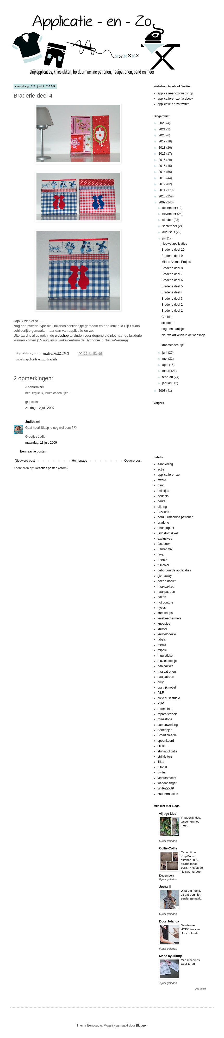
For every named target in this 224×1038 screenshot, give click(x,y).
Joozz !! (165, 887)
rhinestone (165, 719)
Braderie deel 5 (172, 286)
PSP (161, 703)
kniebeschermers (169, 618)
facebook (164, 544)
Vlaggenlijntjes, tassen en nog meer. (191, 821)
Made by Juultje (171, 956)
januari (167, 383)
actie (161, 469)
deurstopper (166, 528)
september (170, 226)
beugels (163, 496)
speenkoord (166, 741)
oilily (161, 682)
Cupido (166, 317)
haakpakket (165, 586)
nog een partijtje (172, 329)
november (169, 214)
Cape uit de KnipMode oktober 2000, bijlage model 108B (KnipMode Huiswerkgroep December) (181, 864)
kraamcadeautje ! (173, 345)
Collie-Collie (168, 848)
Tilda (161, 762)
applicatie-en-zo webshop (175, 93)
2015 (162, 166)
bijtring (162, 507)
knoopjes (164, 623)
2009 (162, 202)
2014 (162, 172)
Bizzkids (163, 512)
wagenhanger (167, 783)
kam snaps (165, 613)
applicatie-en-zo (35, 359)
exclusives (165, 538)
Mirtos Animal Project (176, 262)
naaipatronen (167, 671)
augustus (169, 232)
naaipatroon (166, 677)
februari (168, 377)
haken (162, 597)
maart (166, 371)
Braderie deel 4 (172, 292)
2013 (162, 178)
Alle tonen (200, 988)
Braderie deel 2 (172, 304)
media (162, 645)
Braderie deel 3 (172, 298)
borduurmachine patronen (175, 517)
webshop (62, 335)
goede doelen (167, 581)
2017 (162, 153)
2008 (162, 391)
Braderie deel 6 (172, 280)
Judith (30, 422)
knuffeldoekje (167, 634)
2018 (162, 147)
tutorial (162, 767)
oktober (167, 220)
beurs (161, 501)
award (162, 480)
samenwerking (168, 725)
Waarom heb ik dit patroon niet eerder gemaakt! (191, 894)
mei (165, 358)
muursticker (166, 655)
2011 (162, 190)
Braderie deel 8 (172, 268)
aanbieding (165, 464)
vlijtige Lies (167, 814)
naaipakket (165, 666)
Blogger (141, 1025)
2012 (162, 184)
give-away (165, 576)
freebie (162, 560)
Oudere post (132, 460)
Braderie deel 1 (172, 310)
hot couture (165, 602)
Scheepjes (165, 730)
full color (163, 565)
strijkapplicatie (167, 751)
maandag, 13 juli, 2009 (41, 442)
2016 (162, 160)
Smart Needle (167, 735)
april (165, 365)
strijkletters (165, 756)
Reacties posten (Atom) (51, 468)
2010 (162, 196)
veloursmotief (167, 778)
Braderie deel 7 (172, 274)
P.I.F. (161, 693)
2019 (162, 141)
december (169, 208)
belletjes (163, 491)
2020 (162, 135)
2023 (162, 123)
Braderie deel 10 (172, 249)
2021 (162, 129)
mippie (162, 650)
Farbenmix (165, 549)
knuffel (162, 629)
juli (164, 238)
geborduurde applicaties (174, 570)
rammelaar (165, 709)
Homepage (79, 460)
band (161, 485)
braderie (52, 359)
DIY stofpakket (168, 533)
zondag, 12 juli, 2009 (39, 408)
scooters (167, 323)
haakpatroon (166, 592)
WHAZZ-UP (166, 788)
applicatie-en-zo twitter (173, 104)
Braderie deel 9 (172, 256)
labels (162, 639)
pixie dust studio (169, 698)
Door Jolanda (169, 921)
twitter (162, 772)
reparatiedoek (167, 714)
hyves (162, 607)
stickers (163, 746)
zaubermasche (168, 794)
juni (165, 352)
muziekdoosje (167, 661)
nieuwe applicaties (174, 243)
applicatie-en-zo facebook (175, 98)
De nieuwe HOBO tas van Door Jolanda (190, 929)
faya (161, 554)
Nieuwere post (25, 460)
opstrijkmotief (167, 687)
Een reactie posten (33, 451)
